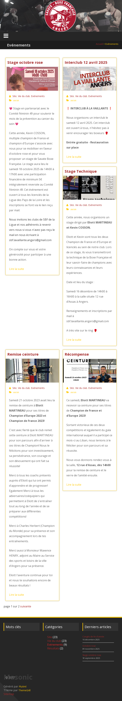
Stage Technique (81, 171)
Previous (5, 15)
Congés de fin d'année (93, 636)
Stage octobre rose (25, 62)
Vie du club (24, 96)
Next (116, 15)
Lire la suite (16, 269)
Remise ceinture (22, 354)
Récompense (77, 354)
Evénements (38, 96)
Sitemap (9, 694)
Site (14, 96)
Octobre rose (89, 645)
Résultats (53, 648)
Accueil (99, 43)
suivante (25, 606)
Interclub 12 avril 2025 (86, 62)
